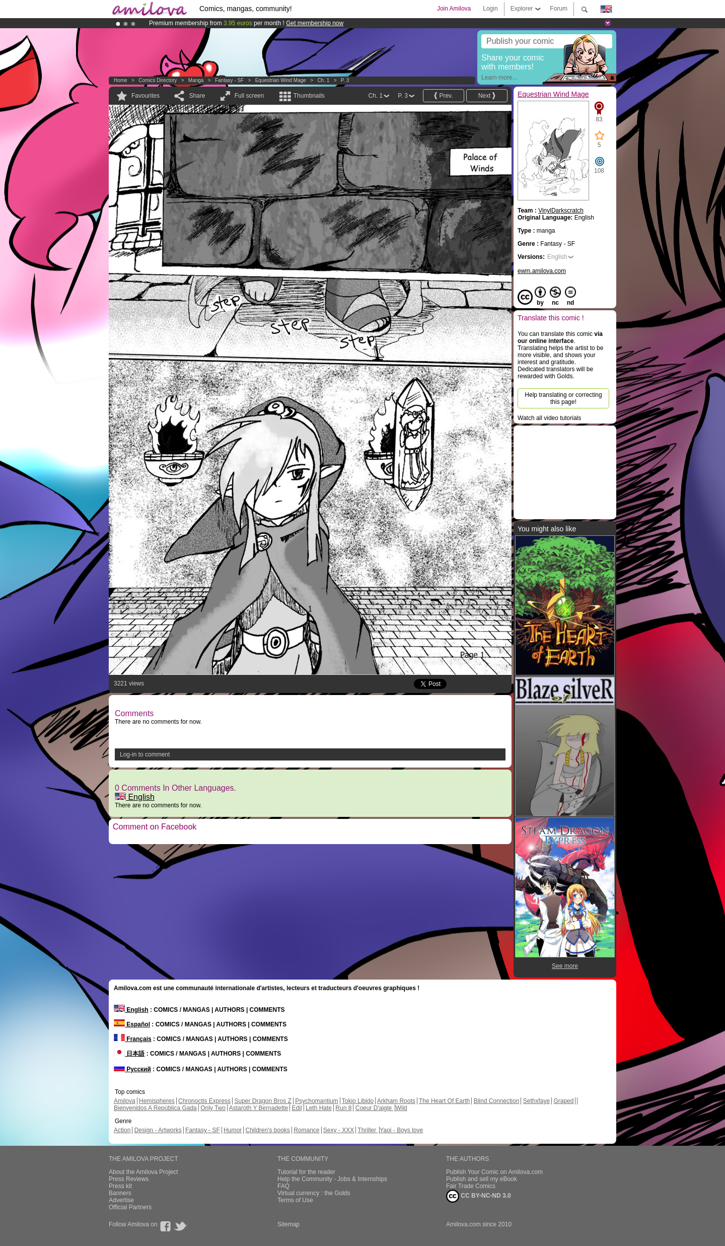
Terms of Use (295, 1200)
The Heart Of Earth (444, 1100)
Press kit (120, 1186)
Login (490, 8)
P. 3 (345, 80)
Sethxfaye (536, 1100)
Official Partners (130, 1207)
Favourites (145, 95)
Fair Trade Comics (470, 1186)
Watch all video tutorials (549, 418)
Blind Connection (497, 1100)
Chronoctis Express (204, 1100)
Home (120, 80)
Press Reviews (129, 1179)
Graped (563, 1100)
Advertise (121, 1200)
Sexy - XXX (338, 1130)
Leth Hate (319, 1108)
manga (196, 80)
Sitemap (288, 1224)
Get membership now (314, 23)
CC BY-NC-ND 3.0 (478, 1196)
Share (197, 95)
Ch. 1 (323, 80)
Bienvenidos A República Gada (155, 1108)
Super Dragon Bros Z (262, 1100)
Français (133, 1039)
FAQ (283, 1186)
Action (122, 1130)
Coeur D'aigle (374, 1108)
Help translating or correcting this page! (563, 398)
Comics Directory (157, 80)
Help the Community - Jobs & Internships (332, 1179)
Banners (120, 1193)
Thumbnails (309, 95)
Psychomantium (316, 1100)
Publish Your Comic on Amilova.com (494, 1171)
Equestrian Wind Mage (280, 80)
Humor (233, 1130)
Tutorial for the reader (306, 1171)
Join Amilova (454, 8)
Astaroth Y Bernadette (258, 1108)
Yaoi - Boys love (401, 1130)
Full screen (249, 95)
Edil (297, 1108)
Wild (401, 1108)
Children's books (267, 1130)
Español (132, 1024)
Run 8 (343, 1108)
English (135, 797)
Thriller (367, 1130)
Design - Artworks (158, 1130)
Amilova (124, 1100)
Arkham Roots (396, 1100)
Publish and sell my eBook (481, 1179)
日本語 (129, 1053)
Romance (306, 1130)
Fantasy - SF (229, 80)
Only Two (213, 1108)
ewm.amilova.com (542, 270)
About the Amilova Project (143, 1171)
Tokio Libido (358, 1100)
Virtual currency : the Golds (313, 1193)
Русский (132, 1069)
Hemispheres (157, 1100)
